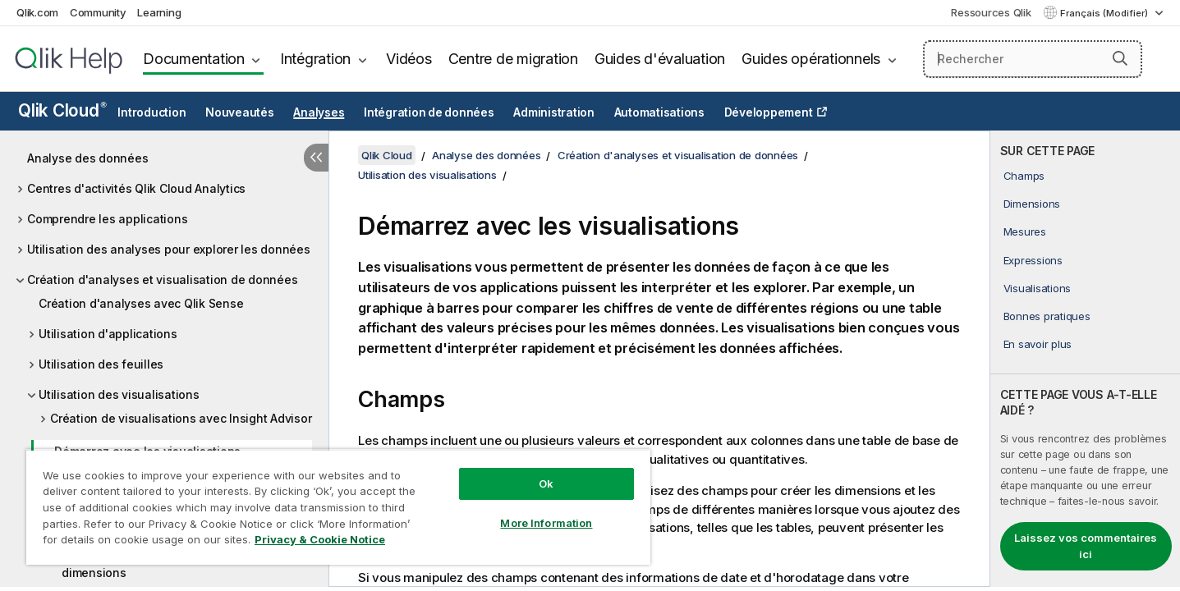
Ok (546, 483)
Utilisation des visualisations (119, 394)
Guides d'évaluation (660, 58)
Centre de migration (513, 58)
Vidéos (409, 58)
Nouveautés (239, 112)
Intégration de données (429, 112)
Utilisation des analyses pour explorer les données (168, 249)
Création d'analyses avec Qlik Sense (141, 303)
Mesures (1024, 231)
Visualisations (1037, 288)
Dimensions (1032, 203)
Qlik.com (37, 12)
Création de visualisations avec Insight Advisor (180, 418)
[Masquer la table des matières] (316, 158)
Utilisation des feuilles (101, 364)
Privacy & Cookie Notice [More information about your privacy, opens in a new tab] (320, 539)
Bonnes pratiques (1046, 316)
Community (98, 12)
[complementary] (1085, 359)
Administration (554, 112)
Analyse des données (87, 158)
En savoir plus (1037, 343)
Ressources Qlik (991, 12)
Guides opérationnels (811, 58)
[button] (1120, 58)
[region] (338, 507)
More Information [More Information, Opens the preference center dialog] (546, 522)
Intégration (315, 58)
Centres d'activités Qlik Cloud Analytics (136, 188)
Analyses (318, 112)
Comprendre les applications (107, 219)
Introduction (151, 112)
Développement (768, 112)
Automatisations (659, 112)
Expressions (1033, 260)
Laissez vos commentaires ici (1085, 546)
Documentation (194, 58)
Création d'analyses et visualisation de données (162, 279)
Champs (1024, 175)
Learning (159, 12)
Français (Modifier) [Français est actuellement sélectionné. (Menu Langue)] (1105, 13)
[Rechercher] (1033, 59)
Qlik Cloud (62, 110)
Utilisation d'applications (108, 334)
